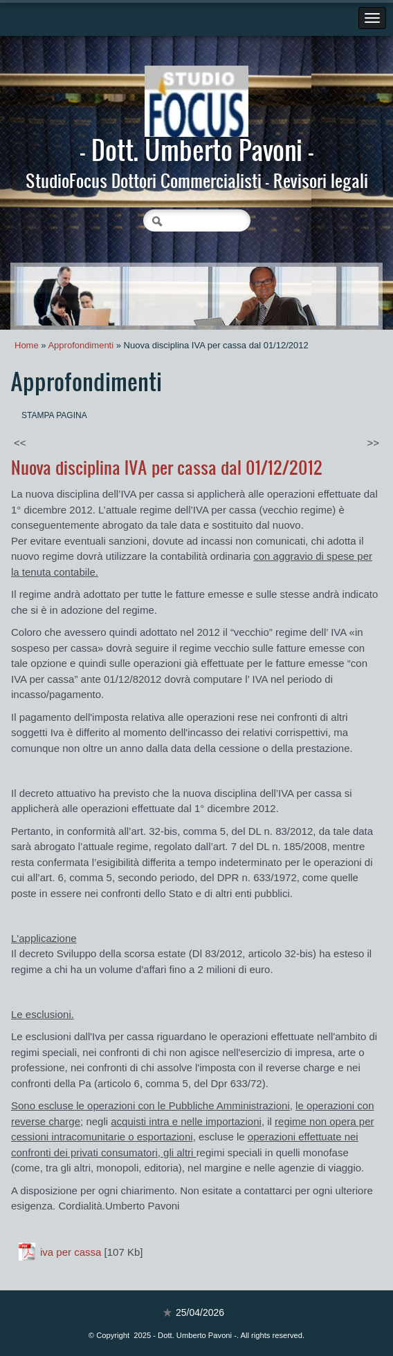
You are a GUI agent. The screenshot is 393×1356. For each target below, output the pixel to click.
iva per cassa (70, 1252)
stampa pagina (54, 415)
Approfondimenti (80, 345)
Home (27, 345)
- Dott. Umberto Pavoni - (196, 149)
